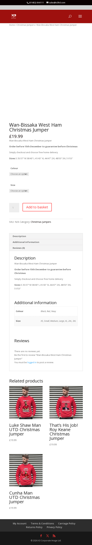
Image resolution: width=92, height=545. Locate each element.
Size (13, 185)
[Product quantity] (14, 207)
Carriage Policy (66, 523)
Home (12, 24)
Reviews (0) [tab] (19, 247)
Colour (14, 168)
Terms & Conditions (42, 523)
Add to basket (37, 207)
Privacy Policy (54, 527)
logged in (32, 362)
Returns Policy (34, 527)
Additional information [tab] (26, 242)
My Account (20, 523)
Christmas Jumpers (26, 24)
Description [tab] (19, 236)
